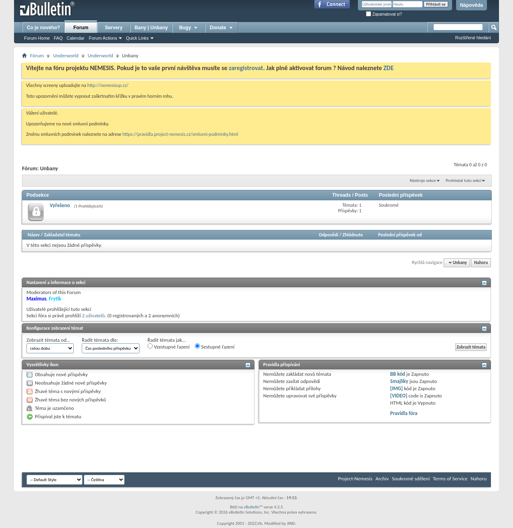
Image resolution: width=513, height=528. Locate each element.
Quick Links (137, 38)
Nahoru (481, 262)
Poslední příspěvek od (400, 235)
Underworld (65, 55)
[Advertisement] (168, 448)
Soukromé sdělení (411, 479)
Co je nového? (43, 27)
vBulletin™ (253, 507)
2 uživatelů (93, 315)
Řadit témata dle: (100, 340)
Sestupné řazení (214, 346)
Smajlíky (399, 381)
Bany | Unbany (151, 27)
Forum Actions (103, 38)
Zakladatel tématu (62, 235)
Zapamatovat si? (384, 14)
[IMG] (396, 388)
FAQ (58, 38)
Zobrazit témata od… (48, 340)
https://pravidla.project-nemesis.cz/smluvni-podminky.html (180, 134)
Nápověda (471, 5)
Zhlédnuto (353, 235)
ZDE (389, 68)
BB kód (397, 374)
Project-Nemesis (355, 479)
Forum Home (37, 38)
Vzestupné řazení (168, 346)
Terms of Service (450, 479)
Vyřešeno (60, 205)
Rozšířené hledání (473, 37)
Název (34, 235)
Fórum (37, 55)
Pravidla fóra (404, 413)
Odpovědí (328, 235)
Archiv (382, 479)
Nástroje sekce (423, 180)
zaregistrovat (246, 68)
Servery (114, 27)
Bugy (188, 27)
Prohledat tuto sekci (463, 180)
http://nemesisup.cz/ (108, 85)
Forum (80, 27)
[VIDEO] (399, 396)
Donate (222, 27)
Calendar (76, 38)
